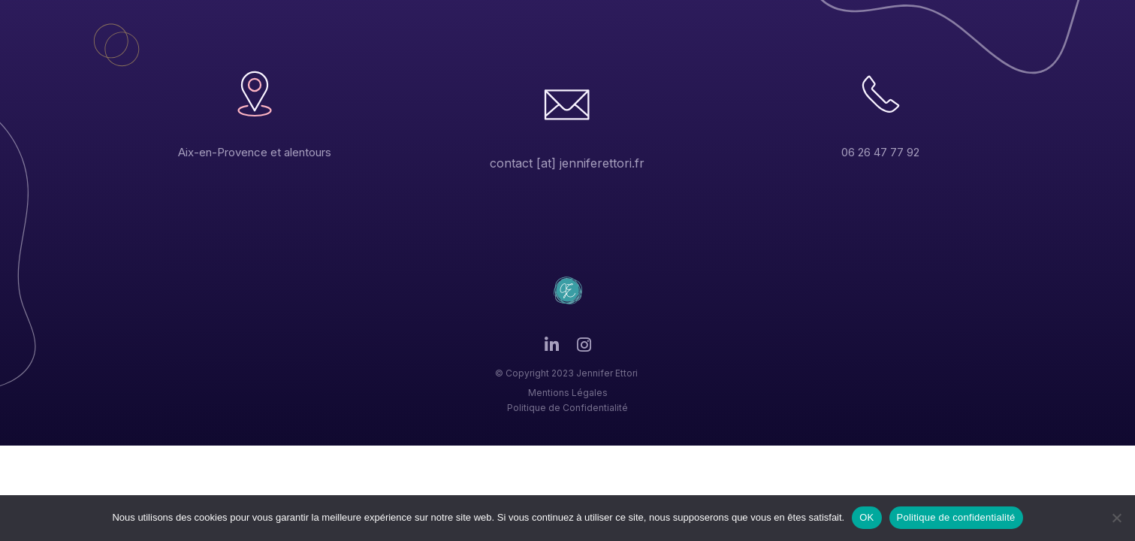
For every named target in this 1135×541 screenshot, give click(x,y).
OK (866, 517)
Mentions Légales (568, 392)
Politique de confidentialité (956, 517)
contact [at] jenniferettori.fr (567, 163)
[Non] (1116, 517)
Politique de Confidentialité (567, 407)
